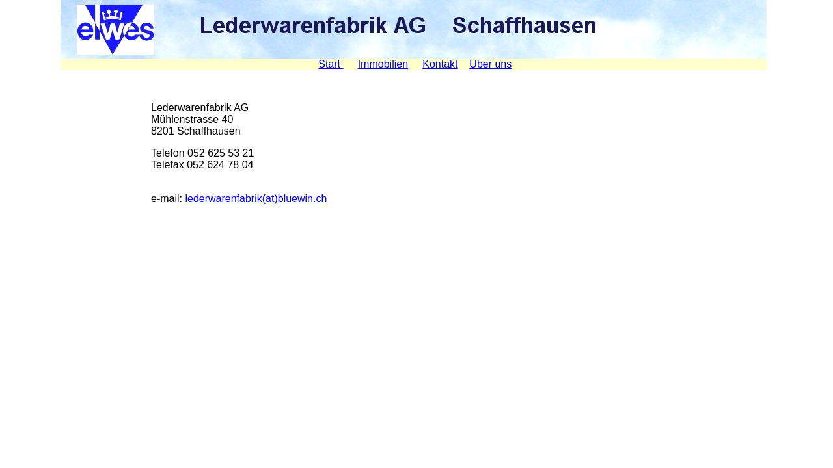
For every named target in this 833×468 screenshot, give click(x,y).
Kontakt (439, 64)
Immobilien (383, 64)
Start (330, 64)
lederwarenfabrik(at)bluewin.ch (256, 198)
